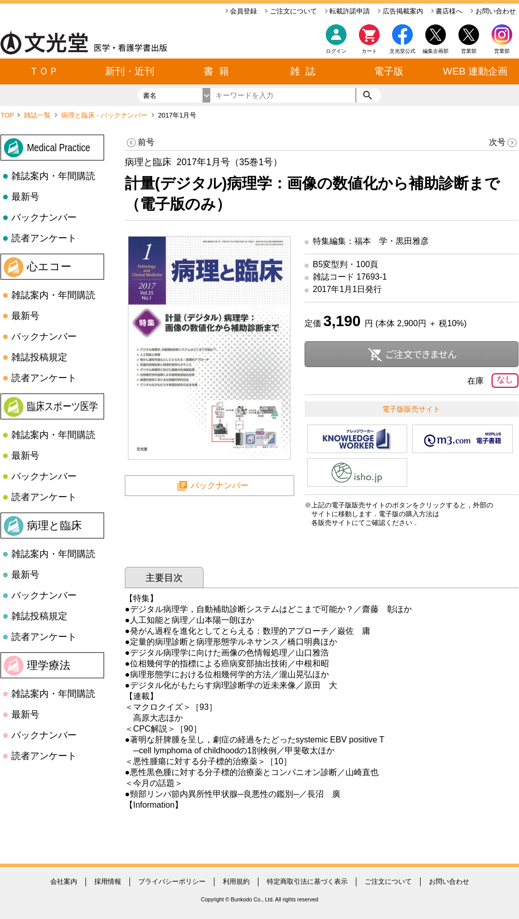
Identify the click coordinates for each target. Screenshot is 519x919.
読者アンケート (44, 238)
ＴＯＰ (44, 71)
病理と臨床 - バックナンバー (105, 115)
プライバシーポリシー (172, 881)
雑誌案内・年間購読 (53, 176)
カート (369, 42)
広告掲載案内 (400, 11)
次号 (503, 142)
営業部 (502, 51)
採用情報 (107, 881)
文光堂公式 (402, 51)
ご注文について (291, 11)
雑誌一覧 (38, 115)
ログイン (336, 51)
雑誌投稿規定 (39, 357)
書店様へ (447, 11)
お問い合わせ (493, 11)
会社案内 (63, 881)
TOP (8, 115)
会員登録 (241, 11)
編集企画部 (436, 51)
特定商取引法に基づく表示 (307, 881)
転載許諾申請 (347, 11)
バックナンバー (44, 217)
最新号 (25, 197)
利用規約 (236, 881)
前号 (139, 142)
